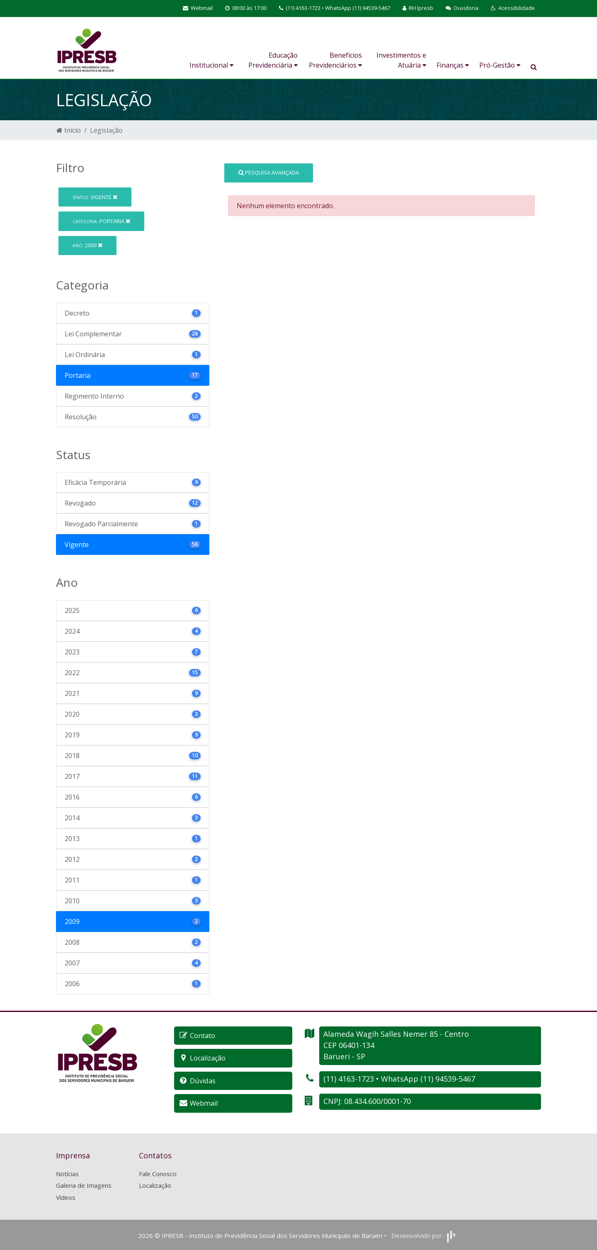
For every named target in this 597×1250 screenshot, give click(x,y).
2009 (87, 245)
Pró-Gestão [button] (499, 65)
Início (68, 130)
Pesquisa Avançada (268, 172)
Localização (155, 1184)
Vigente (95, 197)
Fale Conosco (158, 1173)
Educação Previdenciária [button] (273, 60)
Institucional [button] (211, 65)
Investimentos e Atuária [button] (401, 60)
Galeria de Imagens (84, 1184)
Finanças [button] (453, 65)
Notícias (67, 1173)
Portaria (101, 221)
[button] (513, 8)
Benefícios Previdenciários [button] (335, 60)
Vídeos (65, 1196)
